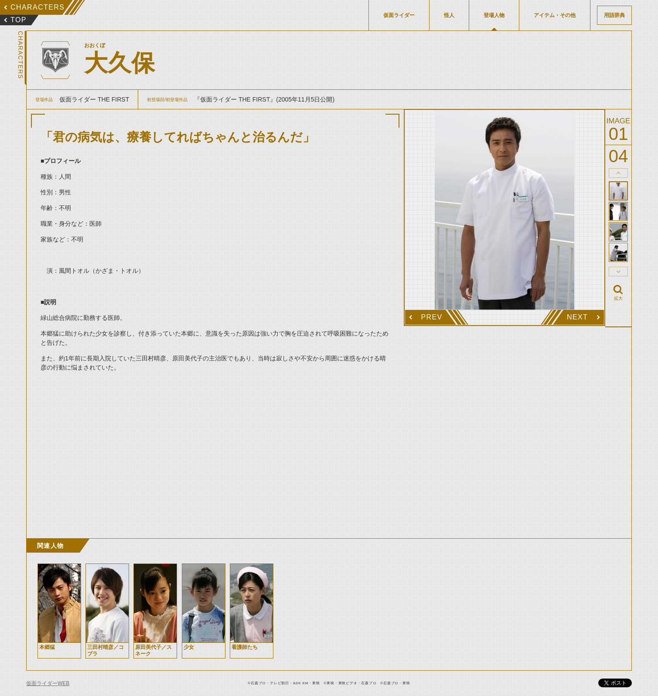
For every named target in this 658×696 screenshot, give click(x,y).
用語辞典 (614, 15)
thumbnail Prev (618, 173)
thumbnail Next (618, 271)
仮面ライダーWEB (47, 683)
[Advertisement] (215, 455)
